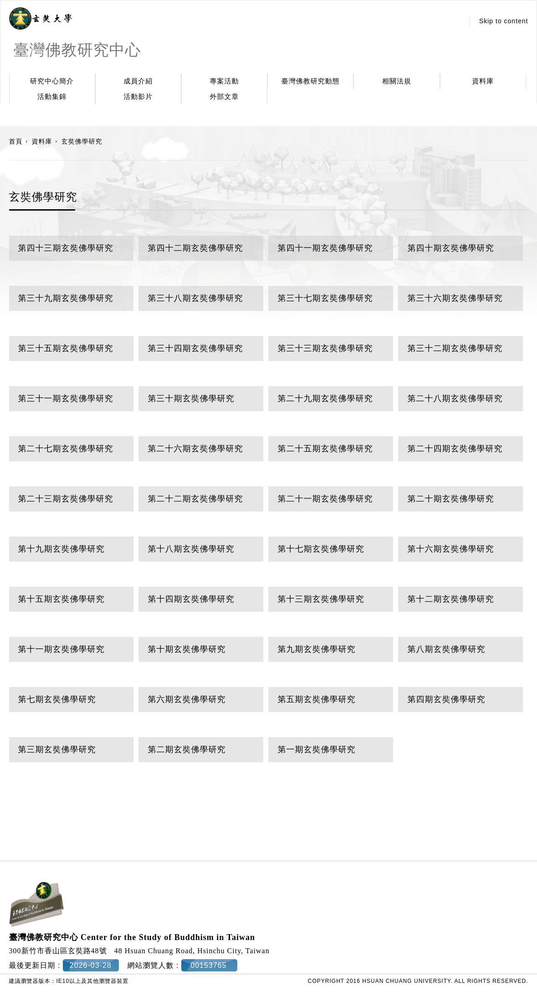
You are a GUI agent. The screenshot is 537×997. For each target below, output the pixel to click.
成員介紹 (138, 81)
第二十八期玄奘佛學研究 (454, 398)
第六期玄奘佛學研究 (186, 699)
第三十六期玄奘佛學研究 (454, 298)
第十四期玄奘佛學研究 (191, 599)
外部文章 (224, 96)
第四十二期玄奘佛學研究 (195, 248)
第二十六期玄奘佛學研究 (195, 448)
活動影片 (138, 96)
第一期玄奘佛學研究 (316, 749)
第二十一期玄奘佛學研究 (325, 498)
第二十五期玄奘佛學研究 (325, 448)
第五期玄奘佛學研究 (316, 699)
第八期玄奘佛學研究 (446, 649)
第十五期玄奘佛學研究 (61, 599)
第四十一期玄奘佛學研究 (325, 248)
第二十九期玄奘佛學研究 (325, 398)
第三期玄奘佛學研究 (57, 749)
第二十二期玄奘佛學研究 (195, 498)
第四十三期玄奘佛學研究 (65, 248)
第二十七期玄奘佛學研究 (65, 448)
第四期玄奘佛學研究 (446, 699)
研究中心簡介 (52, 81)
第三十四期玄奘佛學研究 (195, 348)
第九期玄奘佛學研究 (316, 649)
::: (454, 21)
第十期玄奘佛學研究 (186, 649)
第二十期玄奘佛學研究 (450, 498)
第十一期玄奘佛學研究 (61, 649)
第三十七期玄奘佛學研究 (325, 298)
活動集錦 (51, 96)
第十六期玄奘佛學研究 (450, 548)
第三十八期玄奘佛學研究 (195, 298)
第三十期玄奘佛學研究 (191, 398)
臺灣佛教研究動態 (310, 81)
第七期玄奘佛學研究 (57, 699)
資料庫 (483, 81)
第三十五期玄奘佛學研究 (65, 348)
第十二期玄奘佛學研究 (450, 599)
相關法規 (396, 81)
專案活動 (224, 81)
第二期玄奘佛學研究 (186, 749)
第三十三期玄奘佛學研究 (325, 348)
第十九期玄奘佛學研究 (61, 548)
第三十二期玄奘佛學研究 (454, 348)
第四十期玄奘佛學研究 (450, 248)
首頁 (16, 141)
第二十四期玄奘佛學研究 (454, 448)
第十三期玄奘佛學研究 (320, 599)
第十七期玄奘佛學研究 (320, 548)
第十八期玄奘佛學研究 (191, 548)
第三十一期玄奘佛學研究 (65, 398)
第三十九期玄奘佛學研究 (65, 298)
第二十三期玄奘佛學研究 (65, 498)
